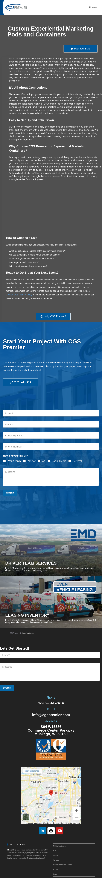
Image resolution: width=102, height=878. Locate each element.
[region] (52, 207)
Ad (43, 461)
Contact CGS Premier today (19, 294)
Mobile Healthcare (59, 846)
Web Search (14, 461)
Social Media (59, 461)
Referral (77, 461)
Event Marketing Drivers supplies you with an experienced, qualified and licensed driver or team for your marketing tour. (49, 569)
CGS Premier (14, 633)
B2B (54, 851)
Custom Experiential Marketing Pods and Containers (50, 31)
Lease (55, 874)
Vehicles (56, 860)
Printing (56, 869)
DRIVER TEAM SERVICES (31, 563)
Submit (10, 493)
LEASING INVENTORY (27, 615)
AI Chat (31, 461)
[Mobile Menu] (93, 7)
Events (55, 855)
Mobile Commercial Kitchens (62, 865)
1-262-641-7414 (51, 703)
